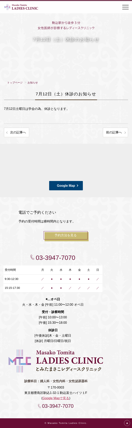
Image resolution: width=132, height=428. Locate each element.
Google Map (66, 185)
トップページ (15, 82)
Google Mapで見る (55, 398)
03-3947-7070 (55, 257)
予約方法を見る (66, 235)
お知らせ (33, 82)
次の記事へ (18, 132)
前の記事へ (114, 132)
